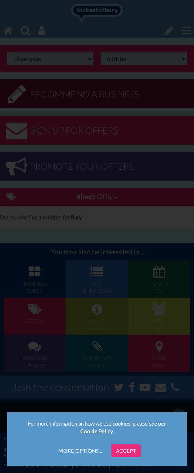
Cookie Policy (96, 431)
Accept (126, 450)
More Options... (80, 450)
